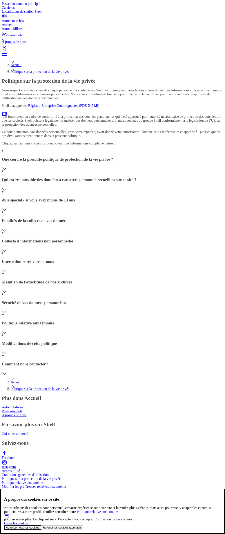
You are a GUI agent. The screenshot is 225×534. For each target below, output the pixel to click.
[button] (112, 30)
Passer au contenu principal (21, 3)
